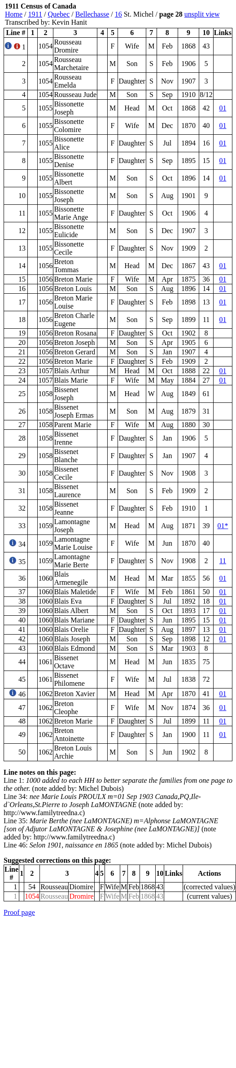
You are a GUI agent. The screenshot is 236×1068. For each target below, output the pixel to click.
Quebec (59, 14)
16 (118, 14)
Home (13, 14)
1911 (35, 14)
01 (222, 108)
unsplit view (202, 14)
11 (222, 561)
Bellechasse (92, 14)
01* (222, 526)
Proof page (19, 912)
